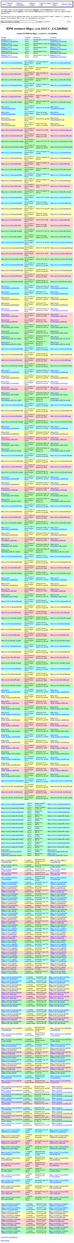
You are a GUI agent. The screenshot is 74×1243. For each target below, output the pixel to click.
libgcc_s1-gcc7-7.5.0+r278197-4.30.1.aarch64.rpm (59, 1181)
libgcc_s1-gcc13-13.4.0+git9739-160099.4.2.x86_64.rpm (60, 1056)
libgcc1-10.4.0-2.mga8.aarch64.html (12, 827)
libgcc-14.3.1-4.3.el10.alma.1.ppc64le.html (10, 377)
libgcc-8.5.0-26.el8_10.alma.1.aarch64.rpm (59, 713)
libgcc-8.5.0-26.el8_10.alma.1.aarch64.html (10, 713)
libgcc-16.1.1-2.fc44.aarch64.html (11, 85)
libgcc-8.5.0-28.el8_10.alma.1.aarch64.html (10, 691)
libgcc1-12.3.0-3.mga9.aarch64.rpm (58, 812)
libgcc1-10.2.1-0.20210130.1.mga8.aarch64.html (11, 850)
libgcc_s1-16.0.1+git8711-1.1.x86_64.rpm (58, 866)
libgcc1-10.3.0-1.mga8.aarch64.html (12, 843)
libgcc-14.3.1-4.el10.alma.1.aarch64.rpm (58, 528)
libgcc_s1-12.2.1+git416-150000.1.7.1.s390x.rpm (58, 968)
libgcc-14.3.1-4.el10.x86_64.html (11, 522)
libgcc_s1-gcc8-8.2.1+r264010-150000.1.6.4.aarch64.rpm (58, 1204)
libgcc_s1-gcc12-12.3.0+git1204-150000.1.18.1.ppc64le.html (11, 1014)
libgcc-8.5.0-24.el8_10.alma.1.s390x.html (10, 747)
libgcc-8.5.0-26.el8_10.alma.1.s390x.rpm (59, 724)
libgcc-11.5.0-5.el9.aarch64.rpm (60, 668)
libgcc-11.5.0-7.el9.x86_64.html (11, 663)
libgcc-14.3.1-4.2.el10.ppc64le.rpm (61, 410)
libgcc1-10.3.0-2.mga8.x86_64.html (12, 839)
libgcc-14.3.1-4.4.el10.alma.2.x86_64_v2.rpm (60, 337)
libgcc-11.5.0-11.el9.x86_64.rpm (60, 618)
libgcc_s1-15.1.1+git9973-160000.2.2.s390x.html (9, 937)
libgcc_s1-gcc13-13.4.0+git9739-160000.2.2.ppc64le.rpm (60, 1064)
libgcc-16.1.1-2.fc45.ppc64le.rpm (60, 68)
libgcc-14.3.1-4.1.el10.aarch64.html (12, 455)
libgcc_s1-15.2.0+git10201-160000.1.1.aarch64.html (9, 914)
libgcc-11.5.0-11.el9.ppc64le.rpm (60, 607)
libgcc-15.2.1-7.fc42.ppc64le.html (11, 180)
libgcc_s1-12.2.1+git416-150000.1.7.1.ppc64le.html (9, 964)
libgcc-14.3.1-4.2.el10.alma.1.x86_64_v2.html (11, 449)
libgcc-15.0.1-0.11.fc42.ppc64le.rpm (61, 248)
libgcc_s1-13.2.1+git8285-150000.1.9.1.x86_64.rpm (58, 956)
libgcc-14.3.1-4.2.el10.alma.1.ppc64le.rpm (59, 433)
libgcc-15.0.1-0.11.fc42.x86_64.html (12, 259)
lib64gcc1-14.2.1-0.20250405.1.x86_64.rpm (58, 52)
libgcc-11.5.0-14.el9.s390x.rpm (60, 567)
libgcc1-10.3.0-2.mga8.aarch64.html (12, 835)
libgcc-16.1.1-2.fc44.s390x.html (11, 96)
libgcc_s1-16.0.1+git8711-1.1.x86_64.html (9, 866)
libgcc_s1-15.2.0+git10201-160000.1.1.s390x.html (9, 921)
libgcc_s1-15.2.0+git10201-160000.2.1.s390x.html (9, 906)
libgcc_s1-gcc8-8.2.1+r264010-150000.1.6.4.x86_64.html (11, 1228)
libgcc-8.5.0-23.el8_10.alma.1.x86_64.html (10, 775)
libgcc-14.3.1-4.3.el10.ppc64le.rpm (61, 354)
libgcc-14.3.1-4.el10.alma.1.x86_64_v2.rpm (59, 550)
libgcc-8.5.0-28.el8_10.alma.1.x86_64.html (10, 707)
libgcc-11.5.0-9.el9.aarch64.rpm (60, 623)
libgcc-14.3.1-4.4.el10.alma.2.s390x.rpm (58, 315)
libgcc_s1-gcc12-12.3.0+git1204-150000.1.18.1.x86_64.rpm (58, 1022)
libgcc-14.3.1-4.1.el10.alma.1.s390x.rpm (58, 489)
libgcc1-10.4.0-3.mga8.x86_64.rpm (58, 823)
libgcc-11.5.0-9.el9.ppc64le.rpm (60, 629)
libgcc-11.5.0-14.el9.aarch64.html (11, 556)
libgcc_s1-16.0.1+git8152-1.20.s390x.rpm (58, 873)
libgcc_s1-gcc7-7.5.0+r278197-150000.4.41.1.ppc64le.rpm (59, 1136)
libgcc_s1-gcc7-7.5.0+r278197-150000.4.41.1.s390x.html (11, 1142)
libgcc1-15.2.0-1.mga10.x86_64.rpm (58, 808)
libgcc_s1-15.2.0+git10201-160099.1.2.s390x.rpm (58, 891)
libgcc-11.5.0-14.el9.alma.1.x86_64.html (9, 595)
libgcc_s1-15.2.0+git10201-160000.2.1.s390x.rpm (58, 906)
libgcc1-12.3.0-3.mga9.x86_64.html (12, 816)
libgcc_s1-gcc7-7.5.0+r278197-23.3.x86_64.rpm (59, 1170)
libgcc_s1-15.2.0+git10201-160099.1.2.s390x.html (9, 891)
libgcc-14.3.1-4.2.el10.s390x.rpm (60, 416)
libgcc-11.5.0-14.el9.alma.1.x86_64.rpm (58, 595)
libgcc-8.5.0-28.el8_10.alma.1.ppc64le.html (10, 696)
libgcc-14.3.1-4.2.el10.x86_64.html (12, 422)
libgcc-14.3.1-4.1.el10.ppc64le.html (12, 461)
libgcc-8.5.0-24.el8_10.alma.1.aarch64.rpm (59, 736)
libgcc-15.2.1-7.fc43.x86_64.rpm (60, 169)
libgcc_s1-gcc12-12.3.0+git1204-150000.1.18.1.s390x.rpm (58, 1018)
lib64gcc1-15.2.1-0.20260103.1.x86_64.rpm (58, 44)
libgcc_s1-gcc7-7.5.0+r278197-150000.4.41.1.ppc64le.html (11, 1136)
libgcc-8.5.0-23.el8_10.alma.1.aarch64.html (10, 758)
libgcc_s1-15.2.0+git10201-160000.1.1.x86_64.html (9, 925)
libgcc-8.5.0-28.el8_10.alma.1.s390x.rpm (59, 702)
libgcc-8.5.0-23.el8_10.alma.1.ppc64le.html (10, 764)
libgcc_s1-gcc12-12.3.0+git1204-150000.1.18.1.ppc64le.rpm (58, 1014)
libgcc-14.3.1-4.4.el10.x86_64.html (12, 281)
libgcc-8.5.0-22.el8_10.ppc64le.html (12, 786)
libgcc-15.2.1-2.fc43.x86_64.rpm (60, 231)
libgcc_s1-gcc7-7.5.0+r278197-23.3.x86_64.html (11, 1170)
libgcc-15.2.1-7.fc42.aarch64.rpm (60, 175)
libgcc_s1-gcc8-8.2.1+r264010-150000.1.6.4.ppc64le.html (11, 1212)
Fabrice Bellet (5, 1240)
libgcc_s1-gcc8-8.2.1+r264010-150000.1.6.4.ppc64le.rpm (58, 1212)
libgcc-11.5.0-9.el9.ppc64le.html (11, 629)
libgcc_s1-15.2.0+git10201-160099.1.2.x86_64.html (9, 894)
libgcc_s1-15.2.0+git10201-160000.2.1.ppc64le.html (9, 902)
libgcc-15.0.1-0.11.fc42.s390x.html (12, 253)
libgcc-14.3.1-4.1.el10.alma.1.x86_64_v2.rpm (60, 500)
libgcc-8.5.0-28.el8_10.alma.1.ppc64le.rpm (59, 696)
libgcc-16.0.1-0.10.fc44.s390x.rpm (61, 130)
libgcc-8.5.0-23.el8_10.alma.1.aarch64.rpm (59, 758)
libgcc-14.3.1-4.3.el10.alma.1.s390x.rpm (58, 388)
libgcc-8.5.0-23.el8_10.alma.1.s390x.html (10, 769)
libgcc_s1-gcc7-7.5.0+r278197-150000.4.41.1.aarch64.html (11, 1130)
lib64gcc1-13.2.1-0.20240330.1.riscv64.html (9, 56)
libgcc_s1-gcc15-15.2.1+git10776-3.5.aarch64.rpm (62, 1108)
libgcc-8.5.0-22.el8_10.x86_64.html (12, 797)
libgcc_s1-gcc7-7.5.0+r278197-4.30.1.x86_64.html (11, 1198)
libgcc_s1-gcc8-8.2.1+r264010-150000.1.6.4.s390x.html (11, 1220)
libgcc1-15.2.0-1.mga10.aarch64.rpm (58, 804)
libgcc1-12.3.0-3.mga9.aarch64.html (12, 812)
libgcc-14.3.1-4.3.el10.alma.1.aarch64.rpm (59, 371)
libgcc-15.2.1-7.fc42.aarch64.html (11, 175)
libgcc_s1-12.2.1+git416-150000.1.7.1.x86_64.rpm (58, 972)
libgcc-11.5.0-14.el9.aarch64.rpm (60, 556)
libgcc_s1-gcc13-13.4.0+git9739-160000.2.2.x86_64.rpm (60, 1072)
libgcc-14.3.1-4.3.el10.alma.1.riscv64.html (10, 382)
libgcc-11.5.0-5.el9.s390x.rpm (59, 680)
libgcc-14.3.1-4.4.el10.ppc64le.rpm (61, 270)
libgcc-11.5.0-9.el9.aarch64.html (11, 623)
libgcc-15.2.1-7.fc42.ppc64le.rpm (60, 180)
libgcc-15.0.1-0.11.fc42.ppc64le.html (12, 248)
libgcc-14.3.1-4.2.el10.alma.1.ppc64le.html (10, 433)
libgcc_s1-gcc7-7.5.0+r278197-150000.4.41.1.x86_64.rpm (59, 1147)
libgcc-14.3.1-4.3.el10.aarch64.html (12, 349)
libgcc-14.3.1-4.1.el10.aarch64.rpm (61, 455)
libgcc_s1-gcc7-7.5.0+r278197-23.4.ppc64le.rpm (59, 1159)
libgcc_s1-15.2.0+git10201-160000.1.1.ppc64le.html (9, 918)
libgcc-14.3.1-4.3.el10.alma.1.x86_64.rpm (59, 393)
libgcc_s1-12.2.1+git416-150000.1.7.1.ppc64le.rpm (58, 964)
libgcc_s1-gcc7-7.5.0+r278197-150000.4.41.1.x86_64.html (11, 1147)
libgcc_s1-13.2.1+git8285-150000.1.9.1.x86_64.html (9, 956)
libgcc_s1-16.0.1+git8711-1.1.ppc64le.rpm (58, 861)
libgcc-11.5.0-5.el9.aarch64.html (11, 668)
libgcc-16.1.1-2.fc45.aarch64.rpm (60, 63)
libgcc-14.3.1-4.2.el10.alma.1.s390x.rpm (58, 438)
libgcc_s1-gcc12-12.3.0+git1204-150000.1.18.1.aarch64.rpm (58, 1010)
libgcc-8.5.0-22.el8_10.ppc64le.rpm (61, 786)
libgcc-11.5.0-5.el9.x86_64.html (11, 685)
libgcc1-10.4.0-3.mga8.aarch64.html (12, 819)
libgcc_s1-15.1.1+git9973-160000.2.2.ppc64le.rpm (58, 933)
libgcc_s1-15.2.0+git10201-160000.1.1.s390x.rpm (58, 921)
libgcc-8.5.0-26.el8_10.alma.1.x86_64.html (10, 730)
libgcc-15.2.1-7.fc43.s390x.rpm (60, 164)
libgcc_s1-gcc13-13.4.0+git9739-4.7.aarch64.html (11, 1076)
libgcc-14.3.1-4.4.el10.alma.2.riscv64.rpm (59, 309)
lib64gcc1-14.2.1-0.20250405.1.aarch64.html (9, 48)
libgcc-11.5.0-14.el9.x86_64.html (11, 573)
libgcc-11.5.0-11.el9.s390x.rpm (60, 612)
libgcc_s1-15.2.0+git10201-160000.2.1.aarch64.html (9, 898)
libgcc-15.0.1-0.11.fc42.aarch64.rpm (61, 242)
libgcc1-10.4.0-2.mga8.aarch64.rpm (58, 827)
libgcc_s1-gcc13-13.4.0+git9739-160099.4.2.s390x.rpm (60, 1052)
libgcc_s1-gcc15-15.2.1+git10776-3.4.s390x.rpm (61, 1116)
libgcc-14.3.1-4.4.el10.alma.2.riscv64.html (10, 309)
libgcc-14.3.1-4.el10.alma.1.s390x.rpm (58, 539)
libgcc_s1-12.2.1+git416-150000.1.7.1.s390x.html (9, 968)
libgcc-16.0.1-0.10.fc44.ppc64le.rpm (57, 118)
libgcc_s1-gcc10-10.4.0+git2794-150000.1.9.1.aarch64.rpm (59, 978)
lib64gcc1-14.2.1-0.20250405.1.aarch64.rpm (58, 48)
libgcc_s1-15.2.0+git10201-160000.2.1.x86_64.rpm (58, 910)
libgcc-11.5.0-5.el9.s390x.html (10, 680)
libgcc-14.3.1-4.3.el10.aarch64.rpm (61, 349)
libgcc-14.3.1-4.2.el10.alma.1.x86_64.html (10, 444)
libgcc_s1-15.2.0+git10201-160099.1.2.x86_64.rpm (58, 894)
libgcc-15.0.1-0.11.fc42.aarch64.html (12, 242)
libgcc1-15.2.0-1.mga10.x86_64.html (12, 808)
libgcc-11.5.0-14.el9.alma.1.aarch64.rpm (58, 578)
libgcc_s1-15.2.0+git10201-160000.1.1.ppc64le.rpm (58, 918)
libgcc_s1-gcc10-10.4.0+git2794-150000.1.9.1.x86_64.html (11, 1001)
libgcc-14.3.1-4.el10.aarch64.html (11, 506)
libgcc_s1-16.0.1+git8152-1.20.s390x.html (9, 873)
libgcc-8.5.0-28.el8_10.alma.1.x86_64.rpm (59, 707)
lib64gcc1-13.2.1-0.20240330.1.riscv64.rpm (58, 56)
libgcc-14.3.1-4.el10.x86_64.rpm (60, 522)
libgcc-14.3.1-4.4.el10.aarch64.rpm (61, 264)
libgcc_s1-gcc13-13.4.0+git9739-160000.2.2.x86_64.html (11, 1072)
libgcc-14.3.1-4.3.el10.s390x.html (11, 360)
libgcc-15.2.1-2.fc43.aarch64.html (11, 197)
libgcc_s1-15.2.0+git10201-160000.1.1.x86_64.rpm (58, 925)
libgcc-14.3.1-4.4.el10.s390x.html (11, 276)
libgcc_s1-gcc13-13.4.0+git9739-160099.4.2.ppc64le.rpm (60, 1049)
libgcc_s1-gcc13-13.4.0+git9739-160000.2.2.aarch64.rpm (60, 1060)
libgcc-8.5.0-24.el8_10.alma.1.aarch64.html (10, 736)
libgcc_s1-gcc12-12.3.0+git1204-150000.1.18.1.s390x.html (11, 1018)
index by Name (55, 4)
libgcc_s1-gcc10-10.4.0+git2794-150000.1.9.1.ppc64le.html (11, 985)
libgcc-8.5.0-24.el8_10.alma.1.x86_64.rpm (59, 752)
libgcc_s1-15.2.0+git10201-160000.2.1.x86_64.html (9, 910)
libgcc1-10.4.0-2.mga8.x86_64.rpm (58, 831)
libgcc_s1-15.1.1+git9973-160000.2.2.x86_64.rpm (58, 941)
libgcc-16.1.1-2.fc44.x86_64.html (11, 102)
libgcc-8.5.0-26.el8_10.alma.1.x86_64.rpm (59, 730)
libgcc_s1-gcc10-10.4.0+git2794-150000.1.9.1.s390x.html (11, 993)
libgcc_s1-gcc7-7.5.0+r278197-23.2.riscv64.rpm (59, 1175)
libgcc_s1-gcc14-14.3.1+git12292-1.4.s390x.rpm (61, 1103)
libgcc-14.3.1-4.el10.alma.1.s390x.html (9, 539)
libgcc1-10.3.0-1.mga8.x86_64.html (12, 847)
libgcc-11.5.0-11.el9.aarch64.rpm (60, 601)
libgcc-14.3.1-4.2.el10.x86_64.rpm (61, 422)
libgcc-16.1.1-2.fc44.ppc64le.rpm (60, 91)
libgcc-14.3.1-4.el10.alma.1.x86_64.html (9, 545)
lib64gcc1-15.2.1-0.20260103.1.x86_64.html (9, 44)
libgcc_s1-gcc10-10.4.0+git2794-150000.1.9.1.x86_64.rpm (59, 1001)
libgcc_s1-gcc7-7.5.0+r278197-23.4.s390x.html (11, 1164)
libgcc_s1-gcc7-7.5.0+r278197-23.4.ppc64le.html (11, 1159)
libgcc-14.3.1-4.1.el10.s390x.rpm (60, 466)
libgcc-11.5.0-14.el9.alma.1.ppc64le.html (9, 584)
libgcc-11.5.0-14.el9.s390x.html (11, 567)
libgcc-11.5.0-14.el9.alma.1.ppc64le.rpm (58, 584)
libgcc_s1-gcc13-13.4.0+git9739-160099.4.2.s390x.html (11, 1052)
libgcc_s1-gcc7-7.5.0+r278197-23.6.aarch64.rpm (59, 1153)
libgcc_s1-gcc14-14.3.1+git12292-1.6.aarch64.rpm (62, 1099)
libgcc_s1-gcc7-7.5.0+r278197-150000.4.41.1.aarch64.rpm (59, 1130)
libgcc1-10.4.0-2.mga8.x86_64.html (12, 831)
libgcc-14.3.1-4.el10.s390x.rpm (60, 517)
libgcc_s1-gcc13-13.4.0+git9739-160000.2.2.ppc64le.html (11, 1064)
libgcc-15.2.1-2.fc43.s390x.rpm (60, 220)
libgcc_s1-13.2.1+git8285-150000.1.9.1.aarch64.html (9, 945)
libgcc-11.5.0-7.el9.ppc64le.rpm (60, 651)
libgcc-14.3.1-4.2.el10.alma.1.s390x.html (9, 438)
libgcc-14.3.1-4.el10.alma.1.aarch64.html (9, 528)
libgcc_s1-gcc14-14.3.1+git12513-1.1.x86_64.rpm (62, 1095)
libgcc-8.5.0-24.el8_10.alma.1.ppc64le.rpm (59, 741)
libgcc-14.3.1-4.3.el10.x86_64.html (12, 365)
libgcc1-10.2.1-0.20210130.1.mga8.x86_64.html (11, 854)
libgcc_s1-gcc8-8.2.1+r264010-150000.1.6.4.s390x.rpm (58, 1220)
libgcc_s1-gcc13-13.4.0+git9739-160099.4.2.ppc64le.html (11, 1049)
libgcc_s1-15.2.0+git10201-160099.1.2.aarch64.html (9, 883)
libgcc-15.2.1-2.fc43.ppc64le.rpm (60, 208)
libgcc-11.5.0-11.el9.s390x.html (11, 612)
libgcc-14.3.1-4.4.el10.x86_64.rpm (61, 281)
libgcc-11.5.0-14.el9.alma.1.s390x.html (9, 590)
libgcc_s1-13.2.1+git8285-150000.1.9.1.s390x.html (9, 952)
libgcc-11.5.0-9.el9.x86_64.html (11, 640)
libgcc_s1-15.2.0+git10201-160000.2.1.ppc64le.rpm (58, 902)
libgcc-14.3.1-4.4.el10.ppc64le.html (12, 270)
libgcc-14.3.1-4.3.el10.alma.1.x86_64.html (10, 393)
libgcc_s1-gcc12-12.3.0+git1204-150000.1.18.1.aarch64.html (11, 1010)
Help (70, 4)
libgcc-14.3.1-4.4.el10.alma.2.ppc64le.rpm (59, 298)
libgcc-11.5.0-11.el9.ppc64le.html (11, 607)
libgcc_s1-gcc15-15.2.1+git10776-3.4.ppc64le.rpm (62, 1112)
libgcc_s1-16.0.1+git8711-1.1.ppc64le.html (9, 861)
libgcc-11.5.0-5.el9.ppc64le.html (11, 674)
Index (4, 4)
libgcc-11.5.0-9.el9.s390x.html (10, 635)
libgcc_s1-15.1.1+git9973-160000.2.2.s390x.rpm (58, 937)
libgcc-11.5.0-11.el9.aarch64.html (11, 601)
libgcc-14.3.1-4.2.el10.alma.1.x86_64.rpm (59, 444)
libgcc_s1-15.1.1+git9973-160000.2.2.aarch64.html (9, 929)
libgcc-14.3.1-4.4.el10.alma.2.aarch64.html (10, 287)
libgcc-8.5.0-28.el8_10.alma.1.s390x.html (10, 702)
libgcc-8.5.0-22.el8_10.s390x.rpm (60, 792)
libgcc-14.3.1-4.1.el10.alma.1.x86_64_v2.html (11, 500)
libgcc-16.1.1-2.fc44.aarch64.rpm (60, 85)
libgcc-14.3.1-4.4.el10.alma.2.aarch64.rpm (59, 287)
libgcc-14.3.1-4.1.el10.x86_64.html (12, 472)
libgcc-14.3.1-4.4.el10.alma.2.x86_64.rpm (59, 326)
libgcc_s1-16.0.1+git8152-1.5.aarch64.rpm (58, 878)
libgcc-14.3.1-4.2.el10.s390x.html (11, 416)
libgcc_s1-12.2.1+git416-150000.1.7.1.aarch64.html (9, 960)
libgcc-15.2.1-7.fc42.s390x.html (11, 186)
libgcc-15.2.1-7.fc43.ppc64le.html (11, 158)
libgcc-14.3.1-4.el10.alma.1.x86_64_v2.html (10, 550)
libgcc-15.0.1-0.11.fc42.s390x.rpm (61, 253)
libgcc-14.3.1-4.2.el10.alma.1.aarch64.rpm (59, 427)
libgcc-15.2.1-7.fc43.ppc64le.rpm (60, 158)
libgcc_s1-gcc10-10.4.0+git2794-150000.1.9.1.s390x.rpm (59, 993)
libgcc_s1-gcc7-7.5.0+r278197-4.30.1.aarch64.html (11, 1181)
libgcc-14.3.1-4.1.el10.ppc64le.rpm (61, 461)
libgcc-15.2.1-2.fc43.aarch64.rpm (60, 197)
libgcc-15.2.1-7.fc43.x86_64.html (11, 169)
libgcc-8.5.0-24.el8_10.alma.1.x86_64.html (10, 752)
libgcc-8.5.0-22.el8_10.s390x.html (11, 792)
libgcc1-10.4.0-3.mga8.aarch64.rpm (58, 819)
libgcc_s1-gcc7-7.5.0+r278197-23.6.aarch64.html (11, 1153)
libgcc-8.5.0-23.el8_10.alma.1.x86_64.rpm (59, 775)
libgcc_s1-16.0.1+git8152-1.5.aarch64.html (9, 878)
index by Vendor (33, 4)
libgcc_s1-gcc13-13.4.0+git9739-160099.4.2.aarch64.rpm (60, 1045)
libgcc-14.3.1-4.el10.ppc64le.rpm (60, 511)
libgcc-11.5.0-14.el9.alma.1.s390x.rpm (58, 590)
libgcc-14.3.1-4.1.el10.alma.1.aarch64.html (10, 477)
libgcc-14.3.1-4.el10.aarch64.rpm (60, 506)
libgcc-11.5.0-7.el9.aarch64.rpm (60, 646)
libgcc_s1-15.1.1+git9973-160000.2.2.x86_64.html (9, 941)
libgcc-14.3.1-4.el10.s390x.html (11, 517)
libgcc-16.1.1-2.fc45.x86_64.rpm (60, 79)
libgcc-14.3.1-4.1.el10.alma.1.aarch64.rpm (59, 477)
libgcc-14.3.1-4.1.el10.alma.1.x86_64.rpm (59, 494)
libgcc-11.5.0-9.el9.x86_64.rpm (60, 640)
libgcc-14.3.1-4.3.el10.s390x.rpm (60, 360)
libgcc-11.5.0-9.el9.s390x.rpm (59, 635)
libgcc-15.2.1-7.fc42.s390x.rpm (60, 186)
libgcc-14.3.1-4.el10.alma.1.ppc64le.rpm (58, 534)
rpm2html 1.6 (13, 1237)
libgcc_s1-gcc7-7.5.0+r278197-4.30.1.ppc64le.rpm (59, 1187)
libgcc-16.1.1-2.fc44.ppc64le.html (11, 91)
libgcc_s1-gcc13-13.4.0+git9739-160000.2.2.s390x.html (11, 1068)
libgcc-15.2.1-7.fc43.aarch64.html (11, 152)
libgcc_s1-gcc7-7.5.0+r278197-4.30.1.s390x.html (11, 1192)
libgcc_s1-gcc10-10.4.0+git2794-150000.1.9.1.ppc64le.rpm (59, 985)
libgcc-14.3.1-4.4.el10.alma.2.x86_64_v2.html (11, 337)
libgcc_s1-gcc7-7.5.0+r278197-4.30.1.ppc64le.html (11, 1187)
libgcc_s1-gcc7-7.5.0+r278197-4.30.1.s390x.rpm (59, 1192)
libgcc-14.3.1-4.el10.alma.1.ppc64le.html (9, 534)
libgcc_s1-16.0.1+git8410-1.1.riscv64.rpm (58, 869)
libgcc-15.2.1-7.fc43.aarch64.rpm (60, 152)
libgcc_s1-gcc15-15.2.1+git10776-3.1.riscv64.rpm (62, 1124)
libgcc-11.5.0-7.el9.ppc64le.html (11, 651)
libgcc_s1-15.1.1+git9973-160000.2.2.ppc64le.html (9, 933)
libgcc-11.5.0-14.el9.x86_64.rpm (60, 573)
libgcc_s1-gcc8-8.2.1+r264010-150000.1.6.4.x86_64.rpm (58, 1228)
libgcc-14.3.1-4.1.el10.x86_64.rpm (61, 472)
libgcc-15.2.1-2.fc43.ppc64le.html (11, 208)
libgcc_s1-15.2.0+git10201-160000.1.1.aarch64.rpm (58, 914)
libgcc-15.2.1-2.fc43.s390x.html (11, 220)
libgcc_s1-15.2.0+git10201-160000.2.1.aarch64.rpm (58, 898)
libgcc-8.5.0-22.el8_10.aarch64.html (12, 781)
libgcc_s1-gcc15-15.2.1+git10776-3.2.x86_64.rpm (62, 1120)
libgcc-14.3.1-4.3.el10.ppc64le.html (12, 354)
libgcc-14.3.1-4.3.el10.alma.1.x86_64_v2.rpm (60, 399)
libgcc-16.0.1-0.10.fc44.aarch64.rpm (57, 107)
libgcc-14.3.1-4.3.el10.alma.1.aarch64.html (10, 371)
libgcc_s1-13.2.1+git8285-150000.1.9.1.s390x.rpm (58, 952)
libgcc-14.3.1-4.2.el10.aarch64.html (12, 405)
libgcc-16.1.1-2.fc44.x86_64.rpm (60, 102)
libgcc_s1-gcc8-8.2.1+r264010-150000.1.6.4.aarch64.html (11, 1204)
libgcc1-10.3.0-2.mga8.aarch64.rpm (58, 835)
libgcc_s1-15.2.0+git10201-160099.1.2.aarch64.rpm (58, 883)
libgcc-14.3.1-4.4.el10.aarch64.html (12, 264)
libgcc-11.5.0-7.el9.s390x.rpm (59, 657)
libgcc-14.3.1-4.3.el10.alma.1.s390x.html (9, 388)
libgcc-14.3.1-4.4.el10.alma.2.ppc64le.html (10, 298)
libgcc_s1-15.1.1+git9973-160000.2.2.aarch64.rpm (58, 929)
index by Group (10, 4)
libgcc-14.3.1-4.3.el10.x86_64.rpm (61, 365)
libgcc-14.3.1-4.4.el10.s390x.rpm (60, 276)
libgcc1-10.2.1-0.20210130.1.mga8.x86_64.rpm (57, 854)
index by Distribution (20, 4)
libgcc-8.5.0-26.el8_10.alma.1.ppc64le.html (10, 719)
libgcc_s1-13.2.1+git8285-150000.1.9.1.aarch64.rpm (58, 945)
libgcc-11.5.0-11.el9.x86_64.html (11, 618)
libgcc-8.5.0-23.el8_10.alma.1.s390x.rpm (59, 769)
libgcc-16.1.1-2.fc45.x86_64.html (11, 79)
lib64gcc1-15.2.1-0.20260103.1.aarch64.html (9, 40)
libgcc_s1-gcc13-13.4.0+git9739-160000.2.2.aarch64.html (11, 1060)
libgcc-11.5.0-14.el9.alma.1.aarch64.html (9, 578)
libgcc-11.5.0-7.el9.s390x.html (10, 657)
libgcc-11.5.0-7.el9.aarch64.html (11, 646)
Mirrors (64, 4)
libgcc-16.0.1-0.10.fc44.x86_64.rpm (61, 141)
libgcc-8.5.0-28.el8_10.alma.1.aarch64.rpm (59, 691)
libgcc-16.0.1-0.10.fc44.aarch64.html (8, 107)
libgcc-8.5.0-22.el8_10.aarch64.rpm (61, 781)
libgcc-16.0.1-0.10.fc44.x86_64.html (12, 141)
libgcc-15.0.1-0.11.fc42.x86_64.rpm (61, 259)
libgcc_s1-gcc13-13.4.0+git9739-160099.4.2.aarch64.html (11, 1045)
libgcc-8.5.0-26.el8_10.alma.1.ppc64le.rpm (59, 719)
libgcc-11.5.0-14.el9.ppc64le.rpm (60, 562)
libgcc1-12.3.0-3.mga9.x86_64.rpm (58, 816)
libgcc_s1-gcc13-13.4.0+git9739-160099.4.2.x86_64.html (11, 1056)
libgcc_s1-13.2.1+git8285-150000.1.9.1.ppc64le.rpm (58, 949)
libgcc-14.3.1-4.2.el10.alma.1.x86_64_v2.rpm (60, 449)
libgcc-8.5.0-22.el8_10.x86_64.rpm (61, 797)
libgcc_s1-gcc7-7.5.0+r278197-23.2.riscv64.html (11, 1175)
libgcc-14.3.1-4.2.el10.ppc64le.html (12, 410)
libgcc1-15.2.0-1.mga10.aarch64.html (12, 804)
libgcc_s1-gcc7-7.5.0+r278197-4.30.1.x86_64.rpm (59, 1198)
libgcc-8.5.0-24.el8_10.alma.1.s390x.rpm (59, 747)
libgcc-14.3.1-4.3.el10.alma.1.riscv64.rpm (59, 382)
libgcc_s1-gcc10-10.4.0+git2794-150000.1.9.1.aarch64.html (11, 978)
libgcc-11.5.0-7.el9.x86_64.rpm (60, 663)
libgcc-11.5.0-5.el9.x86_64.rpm (60, 685)
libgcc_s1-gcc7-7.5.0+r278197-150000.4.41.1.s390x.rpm (59, 1142)
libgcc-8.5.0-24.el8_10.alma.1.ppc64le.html (10, 741)
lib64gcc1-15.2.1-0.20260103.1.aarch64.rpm (58, 40)
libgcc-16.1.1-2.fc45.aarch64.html (11, 63)
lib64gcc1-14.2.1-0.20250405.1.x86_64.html (9, 52)
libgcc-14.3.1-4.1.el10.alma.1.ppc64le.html (10, 483)
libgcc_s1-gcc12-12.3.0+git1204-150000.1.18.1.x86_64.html (11, 1022)
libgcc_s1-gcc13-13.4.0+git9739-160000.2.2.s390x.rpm (60, 1068)
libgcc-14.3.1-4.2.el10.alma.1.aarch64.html (10, 427)
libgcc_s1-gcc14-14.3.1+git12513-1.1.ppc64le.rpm (62, 1087)
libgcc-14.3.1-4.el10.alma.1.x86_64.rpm (58, 545)
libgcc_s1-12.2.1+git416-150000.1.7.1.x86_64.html (9, 972)
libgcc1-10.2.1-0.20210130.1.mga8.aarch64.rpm (57, 850)
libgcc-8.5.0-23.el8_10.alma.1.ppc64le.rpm (59, 764)
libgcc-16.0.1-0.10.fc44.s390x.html (12, 130)
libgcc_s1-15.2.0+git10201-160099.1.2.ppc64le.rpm (58, 887)
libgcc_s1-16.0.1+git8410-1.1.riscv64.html (9, 869)
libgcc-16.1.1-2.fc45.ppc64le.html (11, 68)
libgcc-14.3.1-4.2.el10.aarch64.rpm (61, 405)
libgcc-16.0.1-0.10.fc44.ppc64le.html (8, 118)
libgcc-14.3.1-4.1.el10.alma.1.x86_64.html (10, 494)
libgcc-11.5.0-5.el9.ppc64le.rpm (60, 674)
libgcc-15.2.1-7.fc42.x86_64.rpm (60, 192)
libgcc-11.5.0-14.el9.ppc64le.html (11, 562)
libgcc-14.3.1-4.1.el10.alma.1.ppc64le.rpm (59, 483)
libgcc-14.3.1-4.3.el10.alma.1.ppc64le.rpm (59, 377)
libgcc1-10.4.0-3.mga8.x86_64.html (12, 823)
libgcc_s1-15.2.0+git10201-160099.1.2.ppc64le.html (9, 887)
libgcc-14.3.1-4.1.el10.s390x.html (11, 466)
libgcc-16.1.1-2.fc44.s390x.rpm (60, 96)
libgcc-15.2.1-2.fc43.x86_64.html (11, 231)
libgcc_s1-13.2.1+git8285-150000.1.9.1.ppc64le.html (9, 949)
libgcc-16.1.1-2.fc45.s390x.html (11, 74)
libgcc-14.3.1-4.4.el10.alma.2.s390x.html (9, 315)
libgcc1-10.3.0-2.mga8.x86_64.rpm (58, 839)
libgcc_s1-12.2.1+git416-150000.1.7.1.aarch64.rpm (58, 960)
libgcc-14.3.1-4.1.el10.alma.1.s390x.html (9, 489)
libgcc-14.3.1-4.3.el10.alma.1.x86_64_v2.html (11, 399)
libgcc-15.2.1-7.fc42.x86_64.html (11, 192)
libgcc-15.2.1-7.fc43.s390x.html (11, 164)
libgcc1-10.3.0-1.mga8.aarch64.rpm (58, 843)
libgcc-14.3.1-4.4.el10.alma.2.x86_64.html (10, 326)
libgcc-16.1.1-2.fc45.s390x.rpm (60, 74)
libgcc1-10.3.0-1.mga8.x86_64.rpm (58, 847)
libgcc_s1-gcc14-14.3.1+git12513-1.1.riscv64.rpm (62, 1091)
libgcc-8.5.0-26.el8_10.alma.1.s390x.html (10, 724)
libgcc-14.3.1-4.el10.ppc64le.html (11, 511)
